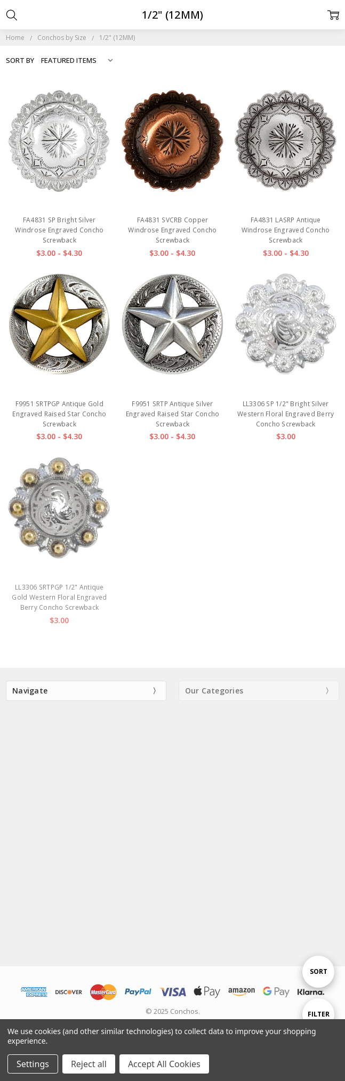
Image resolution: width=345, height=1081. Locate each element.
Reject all (89, 1064)
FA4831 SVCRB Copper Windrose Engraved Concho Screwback (172, 230)
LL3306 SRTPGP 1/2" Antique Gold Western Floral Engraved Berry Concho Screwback (59, 597)
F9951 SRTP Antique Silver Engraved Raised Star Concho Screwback (173, 414)
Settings (33, 1064)
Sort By (20, 60)
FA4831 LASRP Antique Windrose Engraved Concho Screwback (286, 230)
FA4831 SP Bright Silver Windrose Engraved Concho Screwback (59, 230)
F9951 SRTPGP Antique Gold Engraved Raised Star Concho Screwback (59, 414)
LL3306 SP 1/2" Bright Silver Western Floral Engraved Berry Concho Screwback (285, 414)
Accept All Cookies (164, 1064)
